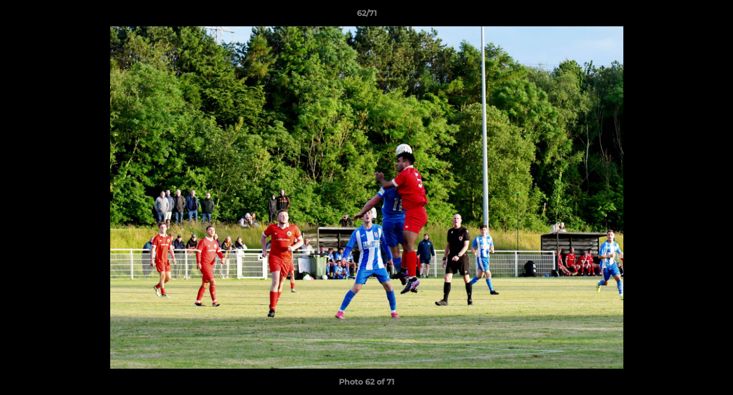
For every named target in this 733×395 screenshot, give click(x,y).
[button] (713, 16)
